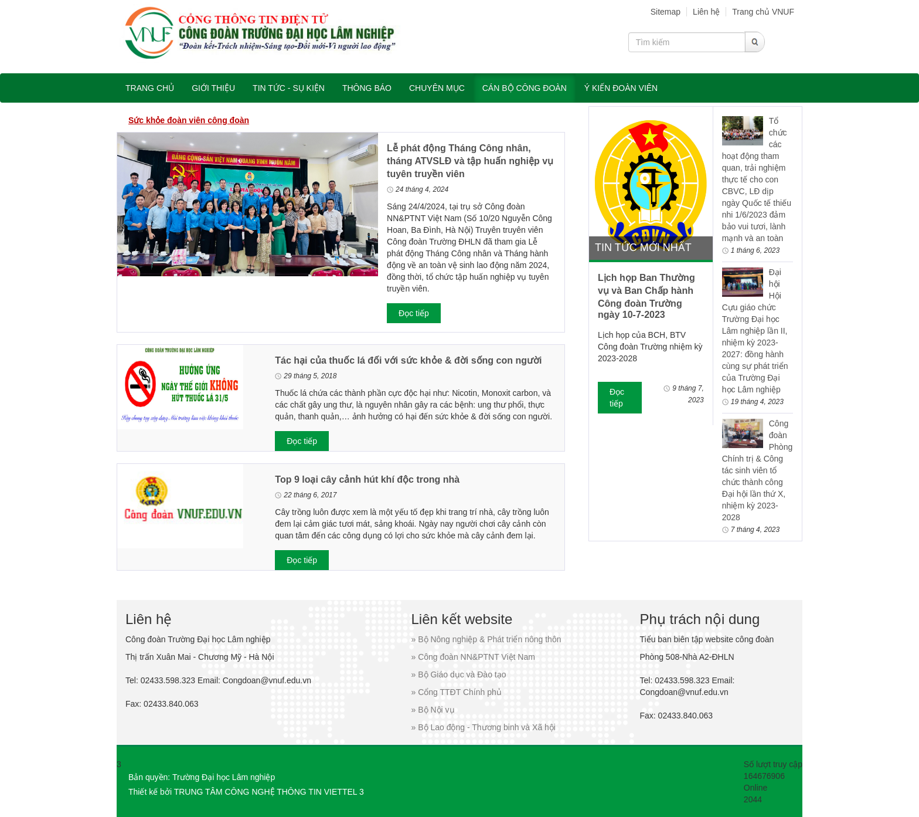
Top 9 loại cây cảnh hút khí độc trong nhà (367, 479)
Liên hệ (706, 11)
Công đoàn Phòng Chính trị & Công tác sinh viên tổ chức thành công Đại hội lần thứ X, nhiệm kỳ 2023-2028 (757, 470)
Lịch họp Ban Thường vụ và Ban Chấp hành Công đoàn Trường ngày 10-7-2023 (646, 296)
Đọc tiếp (414, 313)
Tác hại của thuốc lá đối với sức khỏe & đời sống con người (408, 360)
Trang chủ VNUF (763, 11)
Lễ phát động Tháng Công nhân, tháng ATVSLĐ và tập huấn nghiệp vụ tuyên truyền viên (470, 161)
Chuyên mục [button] (437, 88)
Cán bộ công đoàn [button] (524, 88)
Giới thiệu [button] (213, 88)
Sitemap (665, 11)
